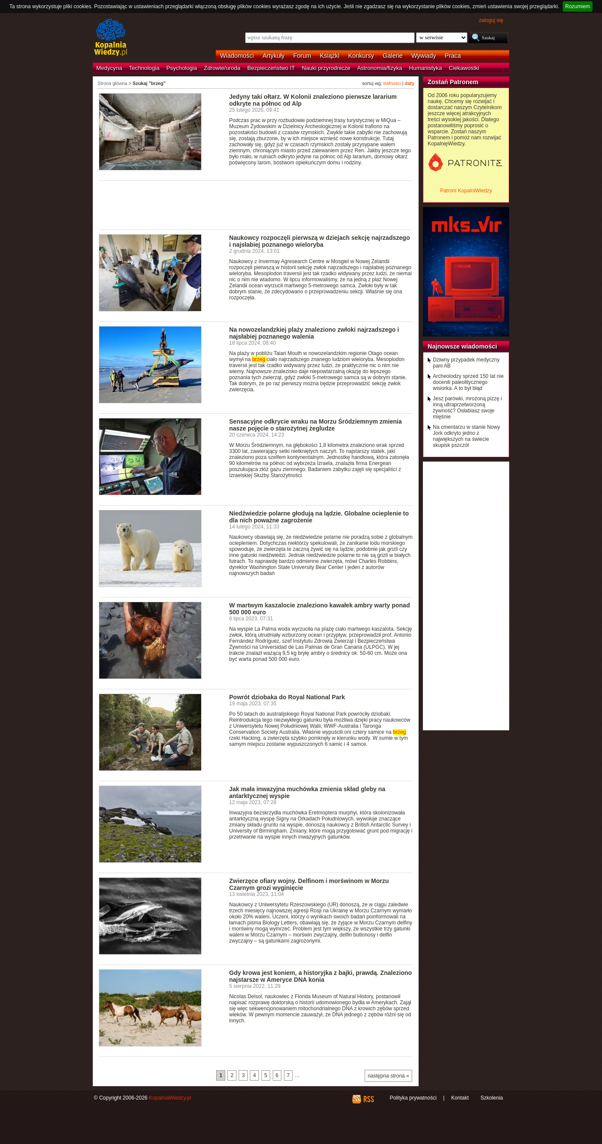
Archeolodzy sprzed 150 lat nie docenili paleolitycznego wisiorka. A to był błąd (468, 382)
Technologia (144, 68)
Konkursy (361, 55)
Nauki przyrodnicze (326, 68)
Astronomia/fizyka (379, 68)
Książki (330, 55)
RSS (368, 1099)
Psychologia (182, 68)
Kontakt (460, 1098)
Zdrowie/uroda (222, 68)
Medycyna (109, 68)
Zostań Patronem (453, 82)
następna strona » (388, 1076)
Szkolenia (491, 1098)
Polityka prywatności (413, 1098)
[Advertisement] (256, 204)
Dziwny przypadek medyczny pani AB (466, 363)
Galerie (393, 55)
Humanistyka (425, 68)
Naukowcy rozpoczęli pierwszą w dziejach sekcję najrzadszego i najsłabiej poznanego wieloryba (319, 241)
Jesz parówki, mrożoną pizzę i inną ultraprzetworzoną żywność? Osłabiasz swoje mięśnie (467, 408)
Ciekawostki (464, 68)
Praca (453, 55)
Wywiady (423, 55)
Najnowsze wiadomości (462, 346)
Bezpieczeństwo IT (271, 68)
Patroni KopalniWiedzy (466, 191)
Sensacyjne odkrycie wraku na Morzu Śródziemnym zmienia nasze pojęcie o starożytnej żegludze (315, 425)
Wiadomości (237, 55)
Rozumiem (577, 6)
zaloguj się (491, 20)
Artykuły (273, 55)
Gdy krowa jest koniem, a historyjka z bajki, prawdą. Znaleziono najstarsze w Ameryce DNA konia (320, 976)
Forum (302, 55)
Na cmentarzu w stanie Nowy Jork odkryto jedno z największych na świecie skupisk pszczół (466, 436)
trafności (392, 83)
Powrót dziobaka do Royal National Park (287, 697)
